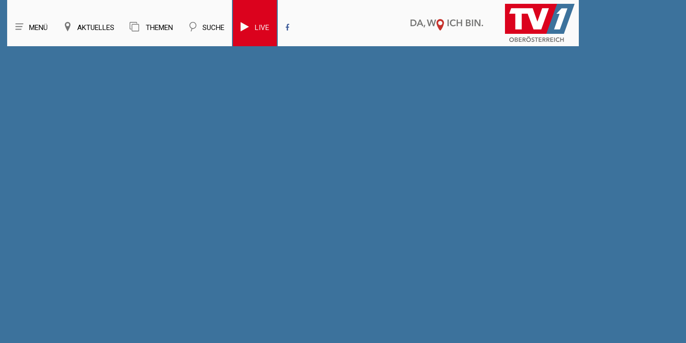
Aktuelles (88, 27)
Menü (31, 27)
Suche (206, 27)
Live (255, 27)
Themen (151, 27)
